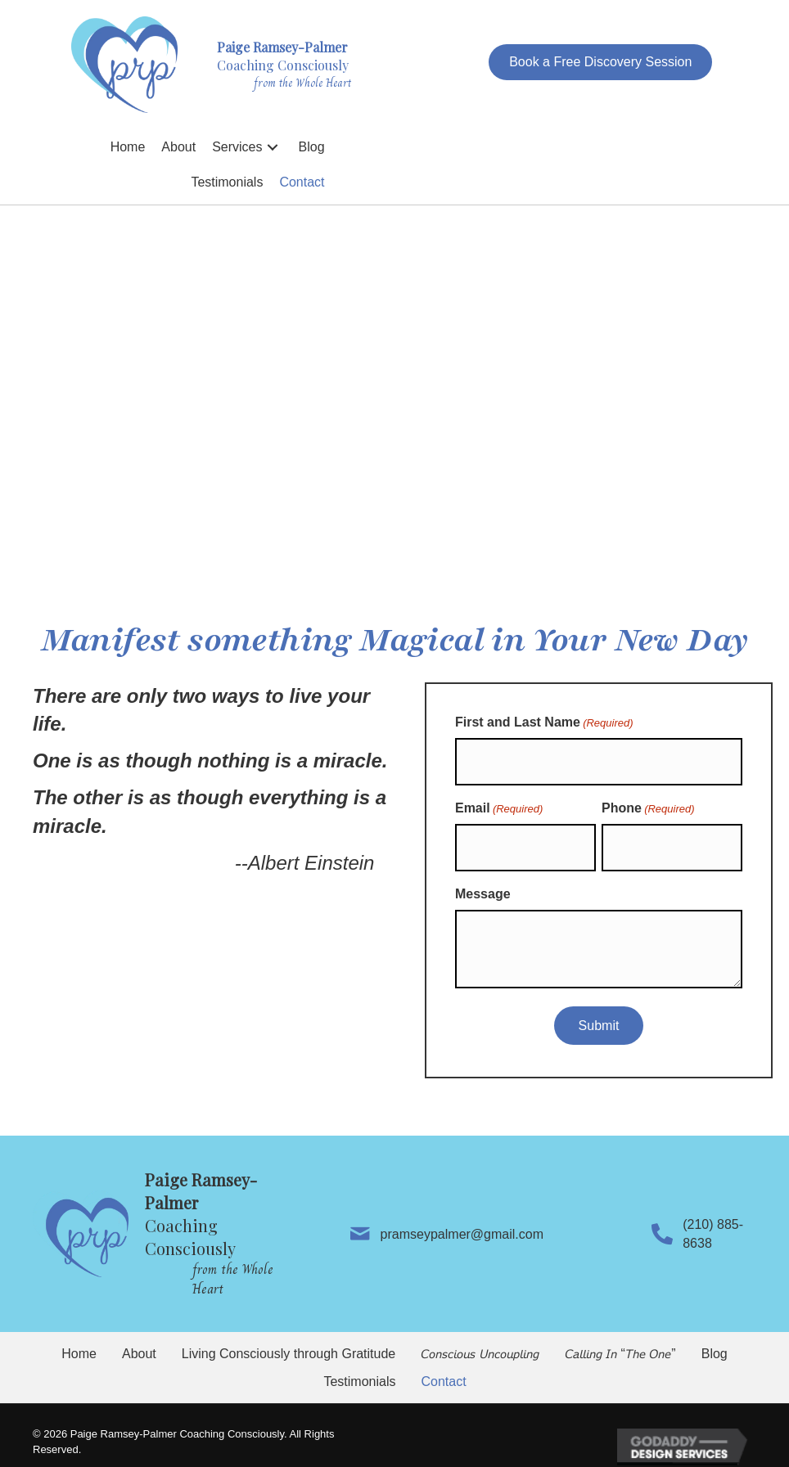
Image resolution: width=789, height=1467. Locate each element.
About (139, 1340)
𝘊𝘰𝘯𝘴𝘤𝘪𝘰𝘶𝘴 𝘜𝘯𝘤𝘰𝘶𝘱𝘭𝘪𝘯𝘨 (480, 1340)
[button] (600, 61)
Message (483, 880)
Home (79, 1340)
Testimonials (359, 1367)
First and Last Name (544, 723)
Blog (714, 1340)
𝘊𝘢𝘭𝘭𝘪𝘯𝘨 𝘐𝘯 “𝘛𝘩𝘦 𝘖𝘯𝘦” (620, 1340)
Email (499, 802)
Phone (648, 802)
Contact (443, 1367)
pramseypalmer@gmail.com (453, 1219)
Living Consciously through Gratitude (288, 1340)
